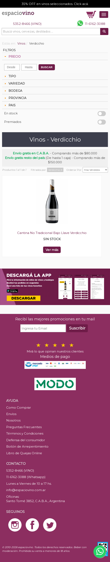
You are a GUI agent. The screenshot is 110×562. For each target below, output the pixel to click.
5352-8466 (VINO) (27, 24)
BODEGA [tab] (13, 91)
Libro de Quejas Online (24, 453)
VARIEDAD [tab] (14, 83)
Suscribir (77, 328)
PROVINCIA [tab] (15, 98)
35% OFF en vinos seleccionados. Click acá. (55, 4)
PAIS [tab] (10, 105)
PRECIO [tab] (12, 56)
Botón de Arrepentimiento (27, 446)
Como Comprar (18, 407)
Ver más (52, 250)
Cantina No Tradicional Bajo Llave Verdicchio (52, 233)
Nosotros (13, 420)
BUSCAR (47, 67)
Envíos (11, 414)
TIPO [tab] (10, 76)
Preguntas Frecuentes (24, 427)
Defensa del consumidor (25, 440)
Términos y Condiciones (24, 433)
